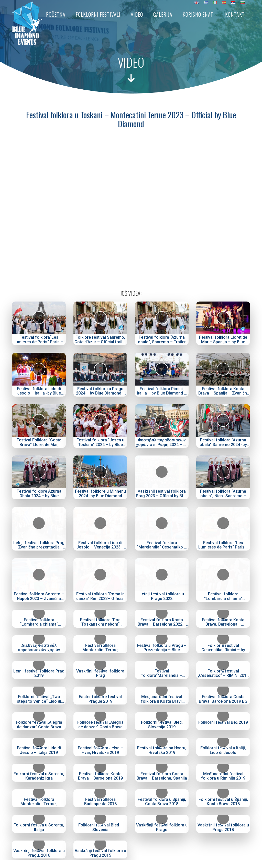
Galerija (162, 14)
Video (137, 14)
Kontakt (235, 14)
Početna (56, 14)
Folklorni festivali (98, 14)
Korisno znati (199, 14)
